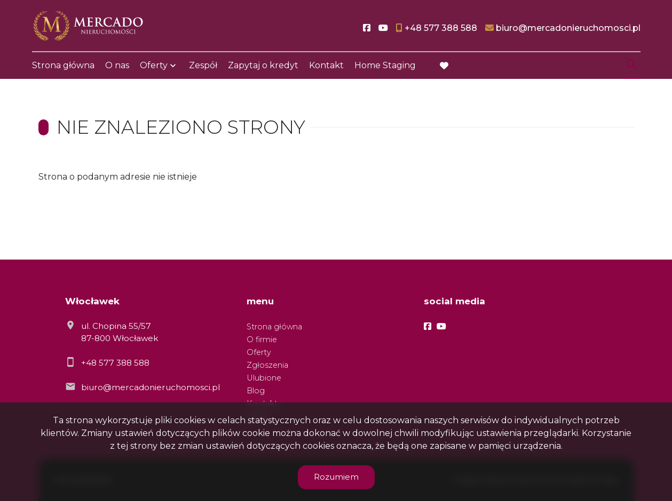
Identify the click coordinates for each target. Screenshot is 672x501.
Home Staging (385, 65)
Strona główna (63, 65)
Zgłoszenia (267, 365)
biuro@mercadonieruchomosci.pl (150, 387)
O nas (117, 65)
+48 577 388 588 (115, 363)
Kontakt (326, 65)
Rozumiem (336, 477)
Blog (256, 390)
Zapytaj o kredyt (263, 65)
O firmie (262, 339)
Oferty (154, 65)
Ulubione (264, 378)
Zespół (203, 65)
